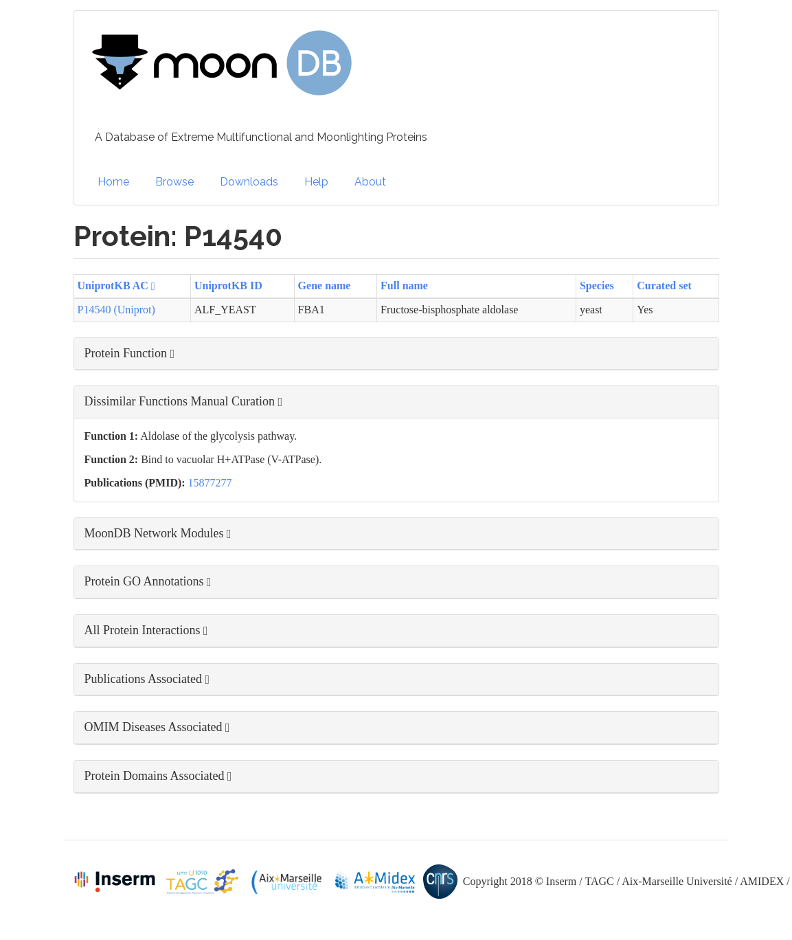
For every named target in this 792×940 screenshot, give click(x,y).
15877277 (210, 483)
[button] (396, 354)
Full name (404, 285)
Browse (174, 181)
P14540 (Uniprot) (116, 309)
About (370, 181)
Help (316, 181)
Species (597, 285)
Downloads (249, 181)
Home (113, 181)
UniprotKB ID (228, 285)
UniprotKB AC (116, 285)
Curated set (664, 285)
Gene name (324, 285)
